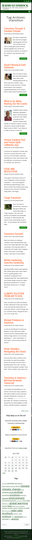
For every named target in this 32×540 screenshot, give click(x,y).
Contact (20, 448)
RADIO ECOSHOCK (15, 5)
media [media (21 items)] (17, 506)
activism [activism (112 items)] (10, 483)
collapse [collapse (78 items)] (5, 492)
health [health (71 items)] (4, 506)
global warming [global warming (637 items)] (18, 503)
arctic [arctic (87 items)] (18, 486)
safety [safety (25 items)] (20, 513)
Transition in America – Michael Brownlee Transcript (16, 380)
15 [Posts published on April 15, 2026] (12, 465)
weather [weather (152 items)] (15, 519)
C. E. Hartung (14, 536)
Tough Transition (12, 197)
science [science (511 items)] (6, 516)
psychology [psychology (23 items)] (7, 511)
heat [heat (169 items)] (10, 506)
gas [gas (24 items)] (8, 503)
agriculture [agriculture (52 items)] (18, 483)
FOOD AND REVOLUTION (10, 170)
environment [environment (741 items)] (17, 498)
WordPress (22, 537)
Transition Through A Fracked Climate (14, 30)
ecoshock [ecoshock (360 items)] (15, 495)
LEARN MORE (23, 58)
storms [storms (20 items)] (25, 516)
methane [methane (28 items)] (21, 506)
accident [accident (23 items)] (4, 483)
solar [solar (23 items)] (12, 516)
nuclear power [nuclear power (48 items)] (13, 508)
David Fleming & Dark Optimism (15, 66)
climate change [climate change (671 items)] (11, 489)
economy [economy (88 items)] (5, 495)
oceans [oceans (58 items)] (20, 508)
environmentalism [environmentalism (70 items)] (9, 501)
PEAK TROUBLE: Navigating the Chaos (15, 350)
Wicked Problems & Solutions (14, 321)
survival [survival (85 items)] (5, 519)
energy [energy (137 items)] (5, 498)
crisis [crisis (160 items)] (11, 492)
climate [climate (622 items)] (25, 486)
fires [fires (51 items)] (24, 501)
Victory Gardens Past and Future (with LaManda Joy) (14, 142)
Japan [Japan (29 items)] (13, 506)
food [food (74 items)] (28, 501)
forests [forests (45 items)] (4, 503)
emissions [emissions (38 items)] (23, 495)
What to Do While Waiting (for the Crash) (15, 102)
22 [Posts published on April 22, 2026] (12, 468)
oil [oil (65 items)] (25, 508)
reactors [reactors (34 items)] (15, 513)
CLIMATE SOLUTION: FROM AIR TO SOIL (14, 295)
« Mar (3, 473)
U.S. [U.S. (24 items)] (10, 519)
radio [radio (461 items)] (14, 510)
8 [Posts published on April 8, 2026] (12, 463)
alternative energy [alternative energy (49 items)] (8, 486)
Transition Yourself (13, 233)
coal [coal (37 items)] (22, 489)
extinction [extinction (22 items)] (19, 500)
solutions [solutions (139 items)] (18, 516)
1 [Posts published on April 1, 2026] (12, 460)
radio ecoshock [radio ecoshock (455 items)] (12, 512)
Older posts (25, 411)
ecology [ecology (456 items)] (18, 492)
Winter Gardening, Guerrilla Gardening (14, 261)
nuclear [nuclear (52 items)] (4, 508)
